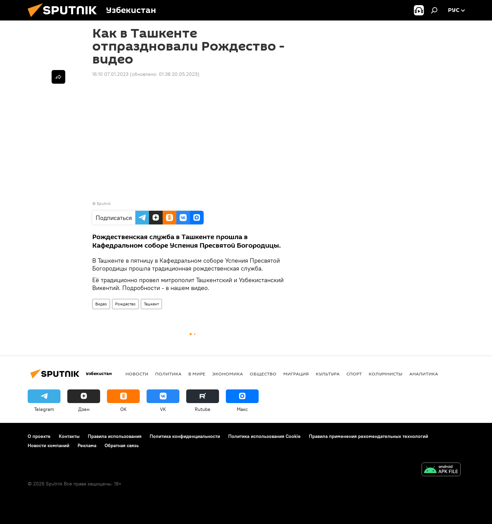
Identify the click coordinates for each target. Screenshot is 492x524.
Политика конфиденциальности (185, 436)
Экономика (227, 374)
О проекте (39, 436)
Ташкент (151, 303)
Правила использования (114, 436)
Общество (263, 374)
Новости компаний (48, 445)
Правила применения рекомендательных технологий (368, 436)
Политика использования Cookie (264, 436)
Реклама (87, 445)
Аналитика (423, 374)
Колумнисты (385, 374)
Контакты (69, 436)
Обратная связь (122, 445)
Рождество (125, 303)
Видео (101, 303)
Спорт (354, 374)
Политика (168, 374)
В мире (196, 374)
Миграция (296, 374)
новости (136, 374)
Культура (328, 374)
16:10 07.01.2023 (110, 74)
